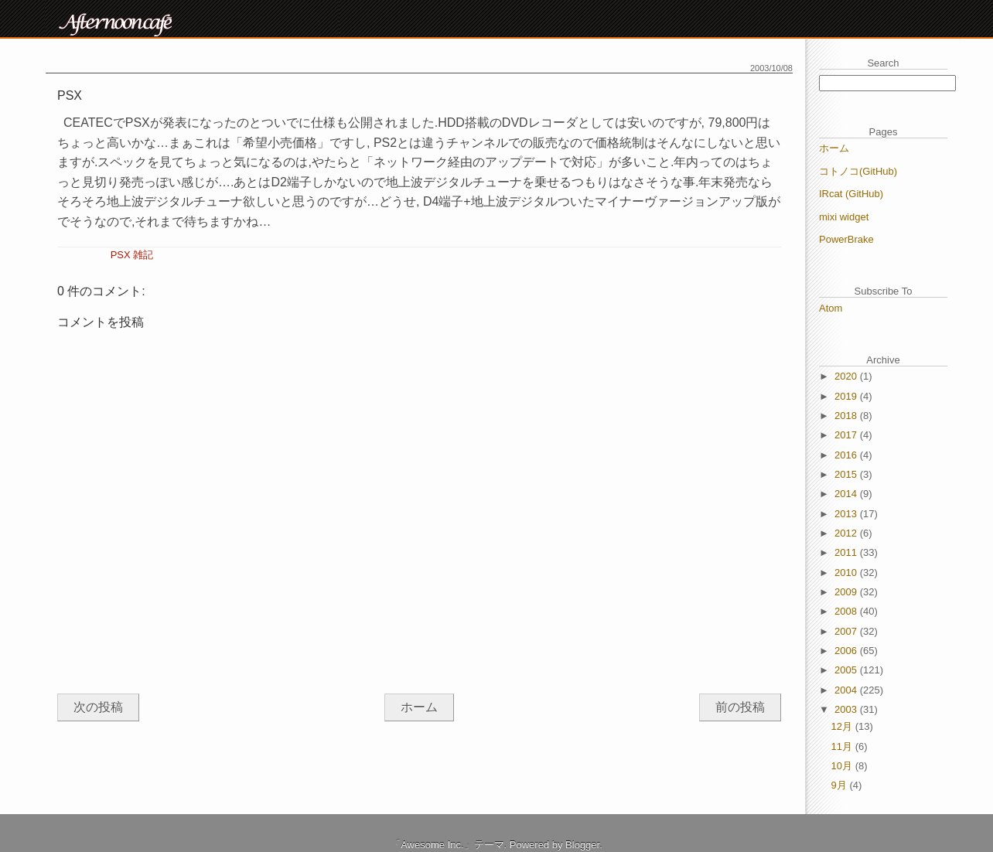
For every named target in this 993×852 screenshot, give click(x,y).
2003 (847, 709)
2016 (847, 455)
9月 (840, 785)
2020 (847, 376)
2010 (847, 572)
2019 (847, 396)
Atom (830, 308)
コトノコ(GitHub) (858, 171)
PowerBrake (846, 239)
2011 (847, 552)
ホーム (419, 707)
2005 (847, 670)
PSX (121, 255)
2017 (847, 435)
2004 (847, 690)
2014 (847, 493)
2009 (847, 592)
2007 (847, 631)
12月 (843, 726)
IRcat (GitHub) (851, 193)
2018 (847, 415)
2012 (847, 533)
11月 (843, 746)
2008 (847, 611)
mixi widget (843, 217)
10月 (843, 766)
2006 (847, 650)
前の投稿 (740, 707)
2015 (847, 474)
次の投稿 (98, 707)
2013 (847, 514)
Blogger (582, 844)
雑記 (143, 255)
